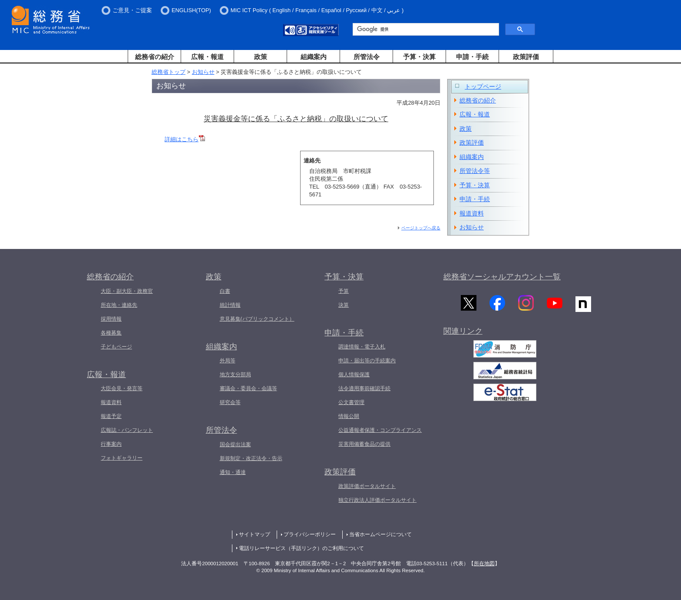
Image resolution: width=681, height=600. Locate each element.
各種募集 (111, 333)
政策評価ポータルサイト (367, 486)
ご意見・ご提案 (132, 10)
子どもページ (116, 347)
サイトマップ (254, 534)
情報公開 (348, 416)
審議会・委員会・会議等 (248, 388)
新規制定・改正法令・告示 (251, 458)
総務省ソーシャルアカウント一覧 (502, 276)
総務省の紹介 (154, 56)
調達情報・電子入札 (361, 347)
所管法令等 (475, 170)
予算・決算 (419, 56)
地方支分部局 (235, 374)
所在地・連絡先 (119, 305)
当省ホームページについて (380, 534)
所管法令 (367, 56)
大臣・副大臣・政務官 (127, 291)
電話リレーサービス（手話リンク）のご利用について (301, 548)
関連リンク (463, 332)
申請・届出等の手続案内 (367, 361)
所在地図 (484, 563)
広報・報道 (207, 56)
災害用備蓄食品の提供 (364, 444)
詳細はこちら (185, 139)
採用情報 (111, 319)
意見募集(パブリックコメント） (257, 319)
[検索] (425, 29)
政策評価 (526, 56)
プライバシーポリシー (310, 534)
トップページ (483, 86)
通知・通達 (233, 472)
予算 (343, 291)
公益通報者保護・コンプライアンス (380, 430)
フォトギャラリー (121, 458)
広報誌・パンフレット (127, 430)
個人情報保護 (354, 374)
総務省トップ (168, 72)
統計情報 (230, 305)
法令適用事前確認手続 (364, 388)
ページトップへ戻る (420, 227)
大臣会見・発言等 (121, 388)
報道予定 (111, 416)
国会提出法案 (235, 444)
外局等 (227, 361)
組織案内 (314, 56)
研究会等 (230, 402)
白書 (225, 291)
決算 (343, 305)
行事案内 (111, 444)
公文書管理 (351, 402)
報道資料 (472, 213)
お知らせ (203, 72)
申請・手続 (472, 56)
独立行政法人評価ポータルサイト (377, 500)
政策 (260, 56)
